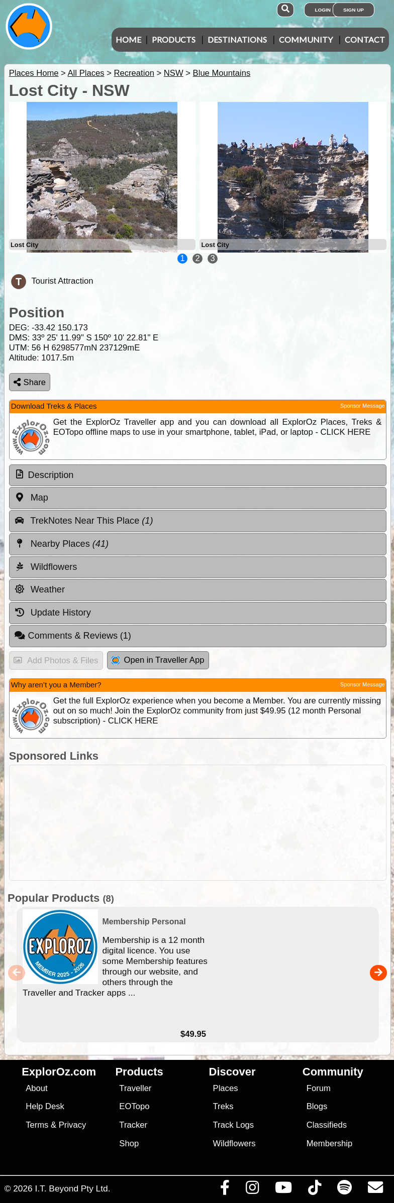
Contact (365, 39)
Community (306, 39)
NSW (173, 73)
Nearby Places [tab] (61, 544)
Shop (129, 1143)
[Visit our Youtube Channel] (283, 1190)
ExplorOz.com (59, 1071)
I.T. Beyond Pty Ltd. (72, 1188)
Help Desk (45, 1106)
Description (51, 475)
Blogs (317, 1106)
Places (225, 1088)
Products (173, 39)
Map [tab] (31, 498)
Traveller (135, 1088)
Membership (329, 1143)
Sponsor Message (362, 406)
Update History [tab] (52, 613)
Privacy (72, 1125)
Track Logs (233, 1125)
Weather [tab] (39, 589)
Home (128, 39)
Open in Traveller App (158, 660)
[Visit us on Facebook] (224, 1190)
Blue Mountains (222, 73)
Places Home (34, 73)
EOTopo (134, 1106)
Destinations (237, 39)
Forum (319, 1088)
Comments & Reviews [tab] (72, 636)
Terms (37, 1125)
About (36, 1088)
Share (30, 382)
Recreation (134, 73)
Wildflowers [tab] (45, 567)
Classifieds (327, 1125)
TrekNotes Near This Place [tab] (83, 521)
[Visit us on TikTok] (314, 1190)
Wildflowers (234, 1143)
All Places (86, 73)
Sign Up (353, 10)
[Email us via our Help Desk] (375, 1190)
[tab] (197, 475)
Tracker (133, 1125)
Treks (223, 1106)
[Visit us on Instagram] (252, 1190)
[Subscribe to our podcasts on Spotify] (344, 1190)
